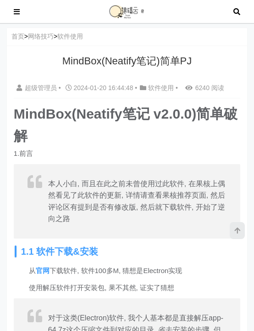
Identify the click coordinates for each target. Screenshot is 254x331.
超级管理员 (38, 87)
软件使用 (70, 36)
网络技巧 (41, 36)
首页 (17, 36)
